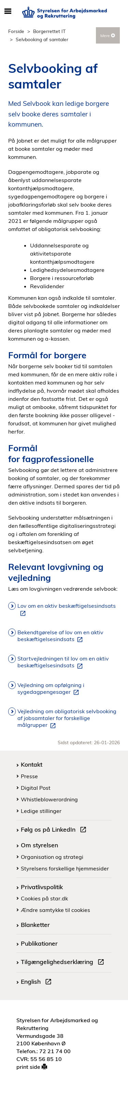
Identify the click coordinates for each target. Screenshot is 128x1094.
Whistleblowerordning (49, 799)
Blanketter (35, 924)
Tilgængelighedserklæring (64, 962)
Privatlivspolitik (42, 887)
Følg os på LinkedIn (55, 830)
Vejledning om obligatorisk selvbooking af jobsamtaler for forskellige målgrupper (66, 718)
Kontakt (31, 764)
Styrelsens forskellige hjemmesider (65, 868)
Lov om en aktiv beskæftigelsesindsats (66, 609)
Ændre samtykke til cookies (55, 910)
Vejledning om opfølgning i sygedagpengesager (50, 689)
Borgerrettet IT (49, 31)
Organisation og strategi (52, 856)
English (37, 982)
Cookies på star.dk (44, 898)
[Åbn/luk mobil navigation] (7, 11)
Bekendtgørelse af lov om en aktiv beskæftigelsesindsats (60, 636)
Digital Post (36, 787)
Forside (16, 31)
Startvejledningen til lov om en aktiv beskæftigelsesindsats (63, 662)
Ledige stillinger (41, 810)
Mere (107, 35)
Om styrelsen (39, 845)
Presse (29, 776)
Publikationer (39, 943)
